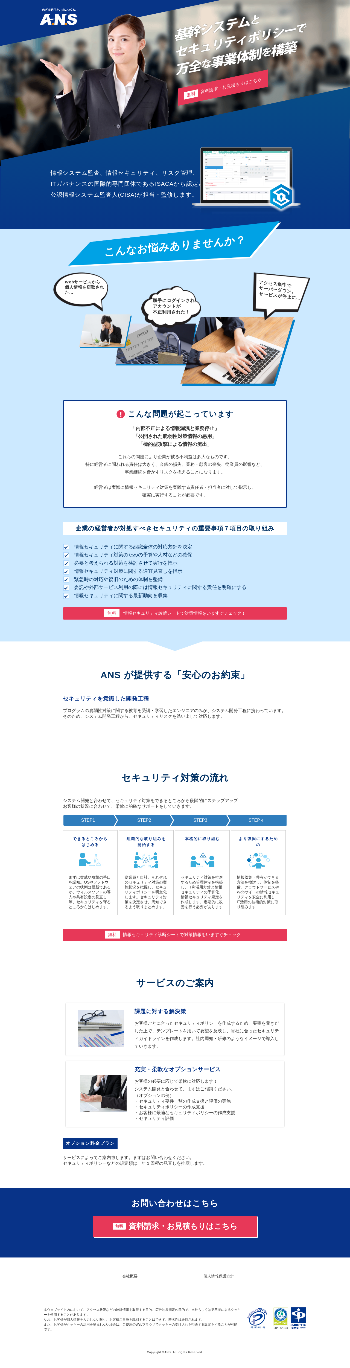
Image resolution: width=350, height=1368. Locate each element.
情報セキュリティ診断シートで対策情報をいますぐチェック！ (175, 613)
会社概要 (130, 1276)
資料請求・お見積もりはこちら (223, 88)
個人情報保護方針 (218, 1276)
